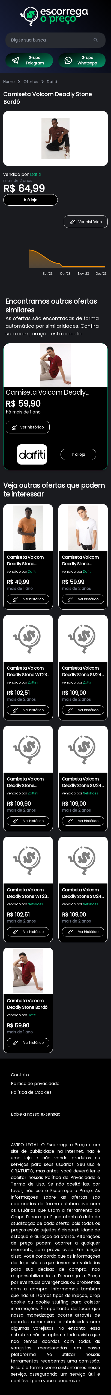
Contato (20, 1075)
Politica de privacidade (35, 1083)
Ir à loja (30, 200)
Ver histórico (86, 221)
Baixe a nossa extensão (36, 1114)
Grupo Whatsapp (80, 60)
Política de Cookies (31, 1092)
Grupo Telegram (27, 60)
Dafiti (52, 81)
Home (9, 81)
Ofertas (30, 81)
